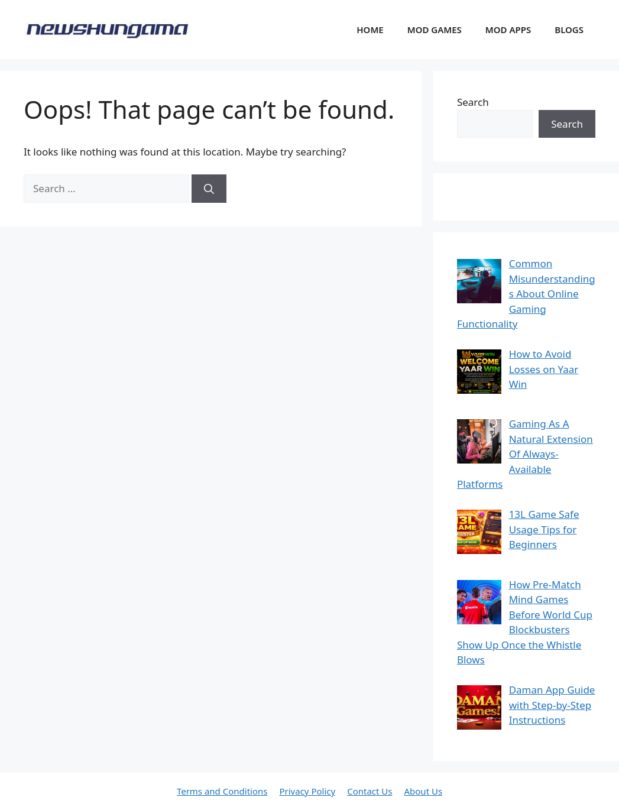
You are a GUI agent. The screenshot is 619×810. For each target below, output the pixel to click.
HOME (370, 29)
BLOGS (569, 29)
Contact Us (369, 791)
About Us (423, 791)
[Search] (209, 188)
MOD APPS (508, 29)
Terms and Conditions (222, 791)
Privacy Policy (307, 791)
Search (473, 102)
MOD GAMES (434, 29)
